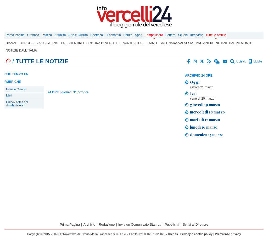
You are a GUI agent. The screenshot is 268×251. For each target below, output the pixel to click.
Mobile (255, 61)
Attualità (60, 35)
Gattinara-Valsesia (176, 43)
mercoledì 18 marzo (207, 112)
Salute (128, 35)
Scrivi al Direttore (195, 224)
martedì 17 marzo (205, 119)
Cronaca (33, 35)
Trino (152, 43)
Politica (47, 35)
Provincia (204, 43)
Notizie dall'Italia (21, 50)
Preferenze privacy (228, 234)
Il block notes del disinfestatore (17, 103)
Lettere (170, 35)
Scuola (183, 35)
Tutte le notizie (216, 35)
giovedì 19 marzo (205, 104)
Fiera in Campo (16, 89)
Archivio (238, 61)
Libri (9, 95)
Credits (173, 234)
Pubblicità (172, 224)
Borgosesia (30, 43)
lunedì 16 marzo (203, 127)
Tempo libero (154, 35)
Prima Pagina (15, 35)
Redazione (107, 224)
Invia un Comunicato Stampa (139, 224)
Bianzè (11, 43)
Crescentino (72, 43)
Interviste (196, 35)
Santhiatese (133, 43)
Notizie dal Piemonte (234, 43)
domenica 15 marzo (207, 134)
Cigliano (50, 43)
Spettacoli (97, 35)
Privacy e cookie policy (196, 234)
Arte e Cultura (78, 35)
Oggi (194, 82)
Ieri (193, 93)
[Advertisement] (224, 178)
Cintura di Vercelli (103, 43)
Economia (114, 35)
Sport (139, 35)
